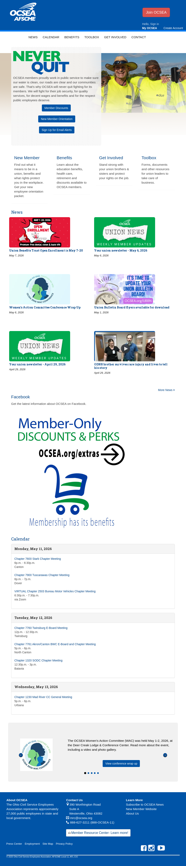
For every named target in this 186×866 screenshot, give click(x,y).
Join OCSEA (156, 12)
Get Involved (115, 37)
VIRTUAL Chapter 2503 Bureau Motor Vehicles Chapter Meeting (55, 591)
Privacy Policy (64, 843)
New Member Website (141, 809)
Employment (32, 843)
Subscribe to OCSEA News (145, 804)
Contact (139, 37)
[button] (21, 767)
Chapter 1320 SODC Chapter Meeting (38, 660)
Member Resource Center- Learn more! (99, 832)
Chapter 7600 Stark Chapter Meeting (37, 558)
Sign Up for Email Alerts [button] (57, 130)
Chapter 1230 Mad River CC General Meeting (43, 697)
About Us (132, 813)
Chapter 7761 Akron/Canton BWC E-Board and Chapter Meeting (55, 644)
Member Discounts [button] (56, 108)
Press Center (14, 843)
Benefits (71, 37)
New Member (27, 157)
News (33, 37)
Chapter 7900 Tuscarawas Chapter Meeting (42, 575)
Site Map (47, 843)
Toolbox (91, 37)
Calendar (51, 37)
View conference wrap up (121, 763)
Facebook (20, 396)
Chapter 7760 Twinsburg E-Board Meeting (40, 628)
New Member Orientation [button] (57, 119)
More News (166, 390)
